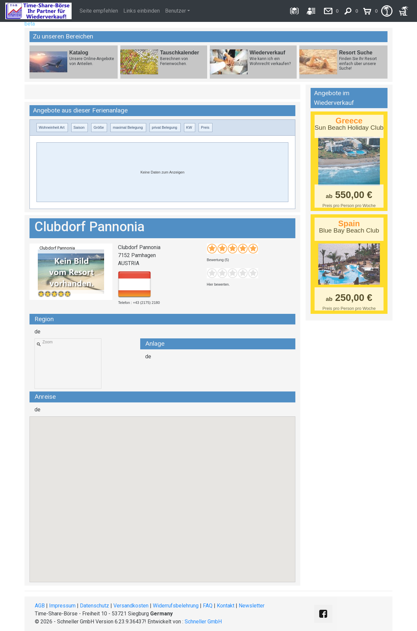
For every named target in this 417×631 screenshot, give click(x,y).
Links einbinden (141, 11)
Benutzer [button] (175, 11)
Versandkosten (131, 605)
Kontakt (225, 605)
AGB (40, 605)
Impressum (62, 605)
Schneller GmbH (203, 621)
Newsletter (252, 605)
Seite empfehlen (99, 11)
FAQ (207, 605)
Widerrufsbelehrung (176, 605)
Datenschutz (94, 605)
